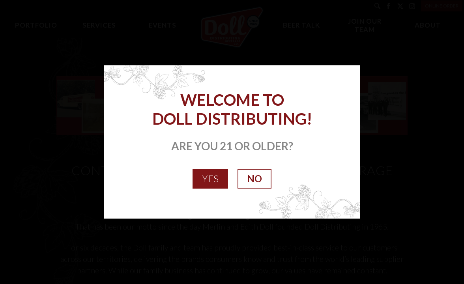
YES (210, 178)
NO (254, 178)
